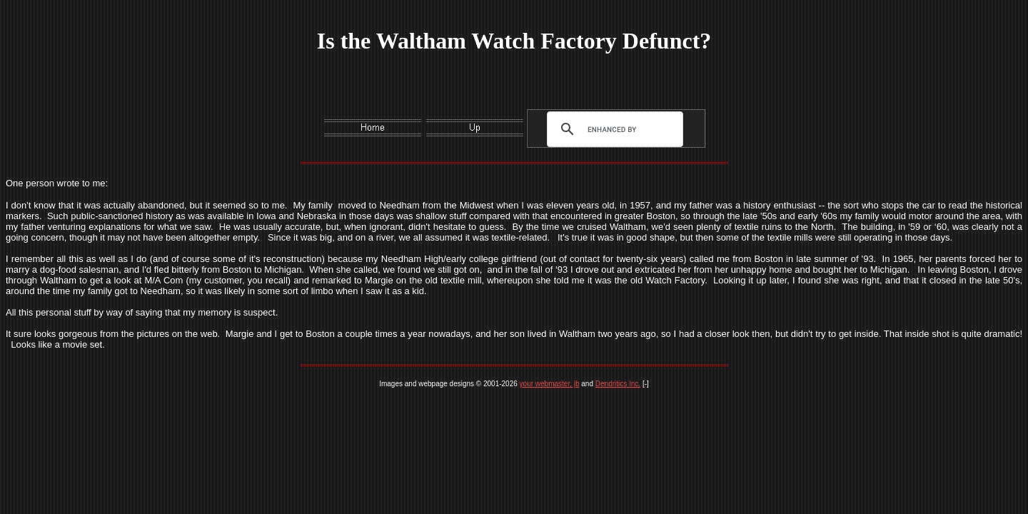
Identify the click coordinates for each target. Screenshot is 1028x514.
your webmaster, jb (550, 384)
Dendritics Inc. (617, 384)
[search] (612, 129)
